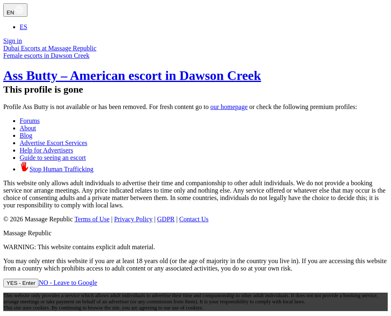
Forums (30, 120)
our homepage (229, 106)
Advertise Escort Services (53, 142)
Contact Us (194, 219)
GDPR (166, 219)
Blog (26, 135)
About (28, 128)
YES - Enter (21, 283)
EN (15, 10)
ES (23, 26)
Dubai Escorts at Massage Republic (50, 48)
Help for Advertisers (46, 150)
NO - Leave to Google (67, 282)
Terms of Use (92, 219)
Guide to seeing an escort (53, 157)
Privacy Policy (133, 219)
